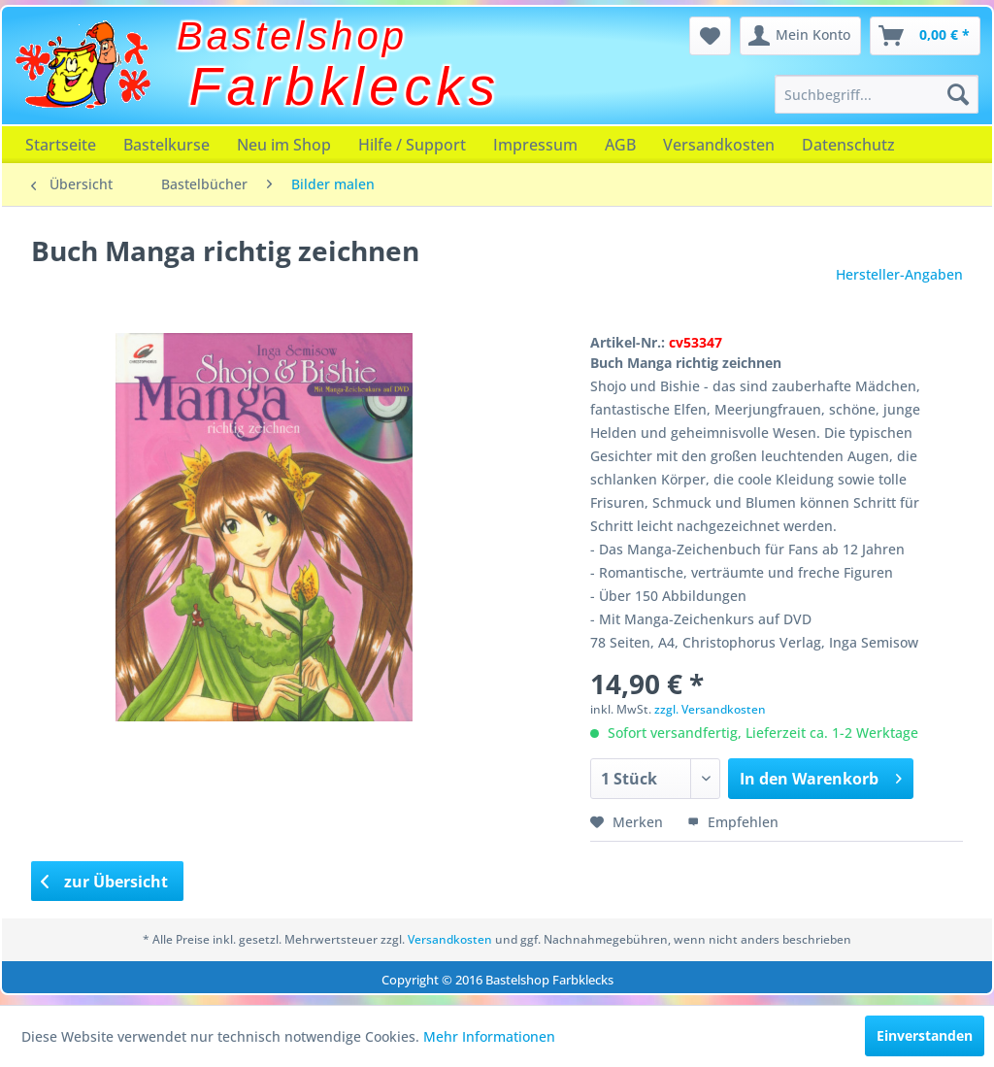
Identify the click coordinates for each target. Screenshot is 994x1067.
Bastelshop (292, 36)
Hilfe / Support (412, 144)
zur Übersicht (105, 881)
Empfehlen (733, 822)
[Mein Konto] (800, 36)
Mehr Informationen (489, 1036)
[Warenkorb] (925, 36)
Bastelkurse (166, 144)
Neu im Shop (284, 144)
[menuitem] (876, 94)
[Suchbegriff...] (876, 94)
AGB (620, 144)
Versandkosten (719, 144)
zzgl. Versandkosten (710, 709)
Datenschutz (848, 144)
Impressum (535, 144)
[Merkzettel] (710, 36)
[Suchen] (958, 94)
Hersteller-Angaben (899, 274)
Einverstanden (925, 1035)
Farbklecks (345, 86)
